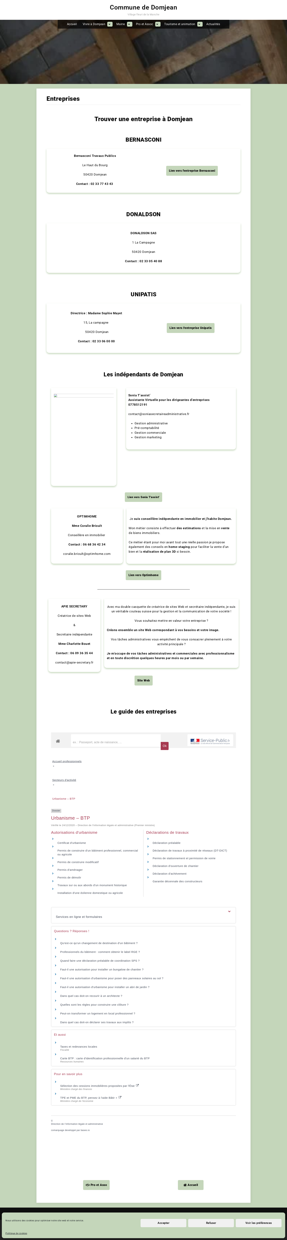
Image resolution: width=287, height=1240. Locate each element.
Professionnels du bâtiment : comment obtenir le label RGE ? (100, 561)
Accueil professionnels (67, 370)
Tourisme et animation (179, 24)
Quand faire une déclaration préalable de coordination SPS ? (100, 569)
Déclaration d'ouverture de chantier (176, 475)
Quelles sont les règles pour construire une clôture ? (94, 613)
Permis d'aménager (70, 478)
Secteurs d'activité (64, 389)
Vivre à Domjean (94, 24)
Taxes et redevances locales (78, 655)
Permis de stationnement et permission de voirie (184, 467)
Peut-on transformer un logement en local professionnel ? (97, 622)
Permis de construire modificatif (78, 471)
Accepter (163, 1223)
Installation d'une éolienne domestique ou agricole (90, 502)
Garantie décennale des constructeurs (177, 490)
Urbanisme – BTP (63, 408)
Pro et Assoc (144, 24)
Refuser (211, 1223)
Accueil (72, 24)
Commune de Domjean (143, 7)
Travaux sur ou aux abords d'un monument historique (92, 494)
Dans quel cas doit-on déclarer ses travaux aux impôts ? (97, 631)
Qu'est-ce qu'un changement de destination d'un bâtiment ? (99, 552)
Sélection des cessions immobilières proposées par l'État (99, 695)
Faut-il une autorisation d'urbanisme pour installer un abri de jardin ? (105, 596)
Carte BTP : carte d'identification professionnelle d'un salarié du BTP (105, 667)
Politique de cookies (16, 1233)
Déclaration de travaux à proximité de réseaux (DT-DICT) (190, 459)
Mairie (120, 24)
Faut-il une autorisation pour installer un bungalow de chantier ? (102, 578)
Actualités (213, 24)
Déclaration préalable (166, 452)
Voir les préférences (258, 1223)
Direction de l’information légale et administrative (77, 733)
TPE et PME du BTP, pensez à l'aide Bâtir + (90, 707)
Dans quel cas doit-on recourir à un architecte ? (91, 605)
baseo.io (85, 739)
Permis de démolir (69, 486)
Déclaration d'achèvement (170, 482)
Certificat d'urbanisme (71, 452)
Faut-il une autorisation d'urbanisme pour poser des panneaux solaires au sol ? (111, 587)
